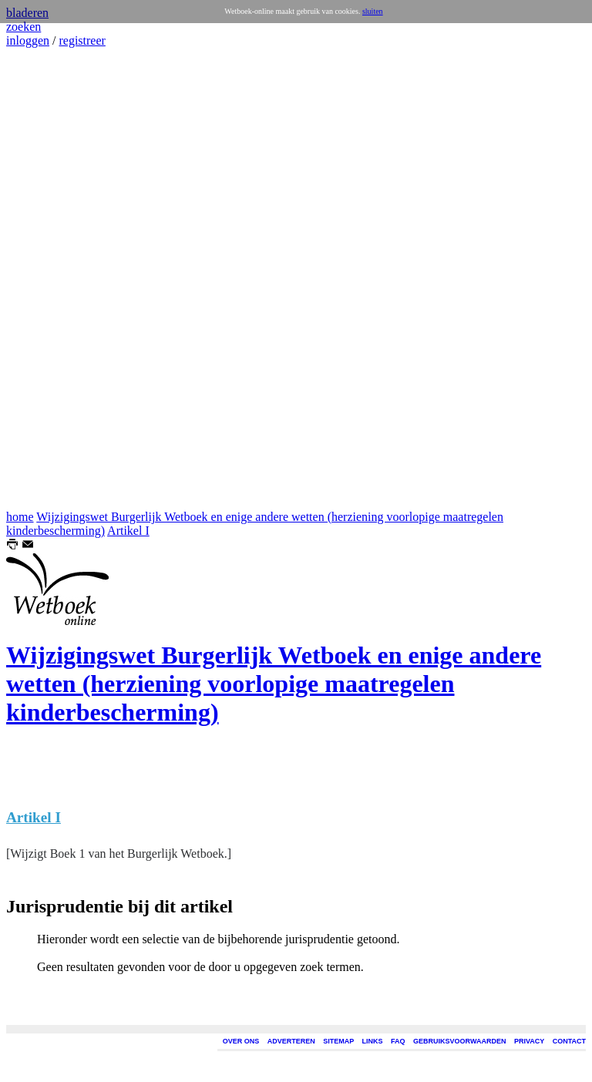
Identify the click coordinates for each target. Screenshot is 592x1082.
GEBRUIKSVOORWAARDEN (459, 1041)
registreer (82, 40)
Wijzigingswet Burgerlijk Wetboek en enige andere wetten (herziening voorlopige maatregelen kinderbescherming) (273, 683)
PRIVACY (529, 1041)
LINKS (372, 1041)
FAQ (398, 1041)
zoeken (23, 26)
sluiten (372, 11)
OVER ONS (241, 1041)
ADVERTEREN (291, 1041)
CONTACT (569, 1041)
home (20, 516)
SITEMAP (338, 1041)
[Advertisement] (52, 279)
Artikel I (128, 530)
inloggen (27, 40)
